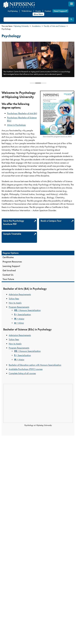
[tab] (38, 253)
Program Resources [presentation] (12, 261)
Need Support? (60, 11)
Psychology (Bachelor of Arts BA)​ (22, 113)
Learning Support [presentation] (11, 266)
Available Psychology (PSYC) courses (26, 369)
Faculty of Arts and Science (54, 26)
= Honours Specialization (27, 310)
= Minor (19, 322)
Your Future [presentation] (8, 279)
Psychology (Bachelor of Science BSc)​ (22, 119)
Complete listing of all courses (22, 373)
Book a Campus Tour (51, 220)
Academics (36, 26)
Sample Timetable (12, 233)
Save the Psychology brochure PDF (13, 222)
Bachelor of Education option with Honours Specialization (35, 364)
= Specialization (22, 314)
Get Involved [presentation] (9, 270)
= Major (19, 318)
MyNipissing (13, 11)
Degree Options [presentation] (11, 252)
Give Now (38, 14)
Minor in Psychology (16, 124)
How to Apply (15, 302)
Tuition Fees (14, 298)
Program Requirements (19, 306)
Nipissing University (21, 26)
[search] (36, 20)
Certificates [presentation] (8, 257)
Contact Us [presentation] (8, 274)
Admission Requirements (20, 294)
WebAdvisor (27, 11)
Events (38, 11)
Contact (48, 11)
